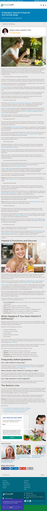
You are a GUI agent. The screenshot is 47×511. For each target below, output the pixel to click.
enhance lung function (38, 231)
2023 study (26, 376)
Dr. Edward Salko (17, 18)
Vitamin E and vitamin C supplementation (28, 133)
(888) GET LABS (43, 0)
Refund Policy (27, 487)
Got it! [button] (11, 507)
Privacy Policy (27, 486)
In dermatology (4, 284)
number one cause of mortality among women (20, 103)
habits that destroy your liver (12, 179)
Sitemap (4, 487)
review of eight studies (7, 168)
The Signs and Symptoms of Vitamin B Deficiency (14, 411)
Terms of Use (27, 484)
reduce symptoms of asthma (7, 232)
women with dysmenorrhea (16, 127)
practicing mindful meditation (34, 201)
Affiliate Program (6, 484)
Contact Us (26, 480)
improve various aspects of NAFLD (18, 166)
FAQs (25, 489)
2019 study (4, 87)
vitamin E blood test (12, 342)
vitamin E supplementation (21, 215)
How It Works (6, 482)
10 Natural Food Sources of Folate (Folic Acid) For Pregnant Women (23, 457)
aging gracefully (37, 220)
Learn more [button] (5, 504)
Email (4, 424)
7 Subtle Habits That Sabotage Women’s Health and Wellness (17, 408)
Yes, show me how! (15, 32)
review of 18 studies (6, 108)
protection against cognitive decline (9, 192)
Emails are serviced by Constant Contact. (12, 434)
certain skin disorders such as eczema (9, 147)
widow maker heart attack (25, 282)
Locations (5, 486)
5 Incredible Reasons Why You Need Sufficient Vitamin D (16, 410)
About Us (26, 482)
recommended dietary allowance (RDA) (25, 366)
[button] (40, 5)
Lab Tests (5, 480)
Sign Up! (12, 437)
